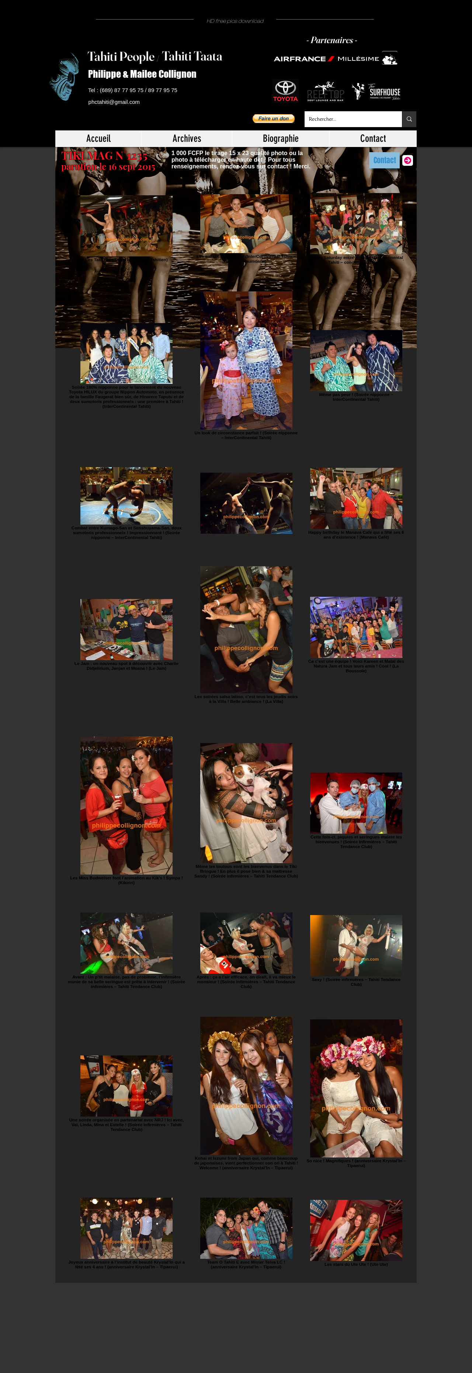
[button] (274, 118)
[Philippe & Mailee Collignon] (145, 74)
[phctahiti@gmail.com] (115, 102)
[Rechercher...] (347, 119)
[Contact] (384, 160)
